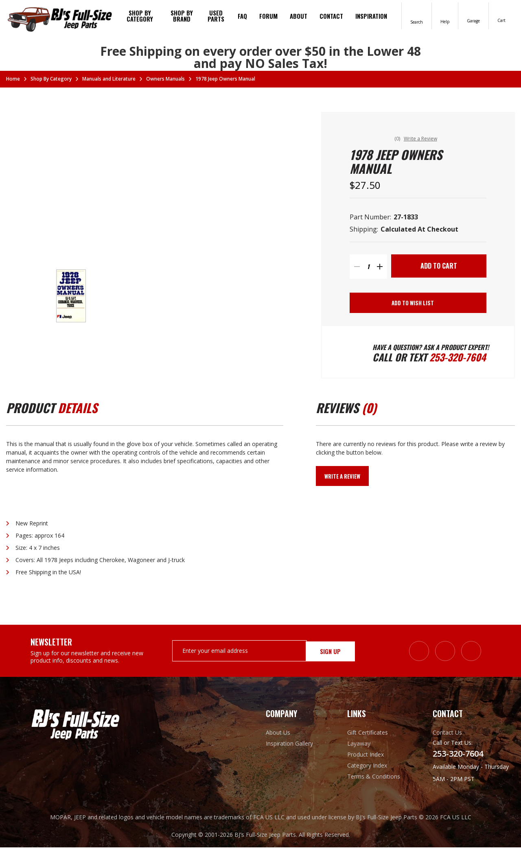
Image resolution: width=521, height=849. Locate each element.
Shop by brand (182, 15)
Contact (331, 15)
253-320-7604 (458, 358)
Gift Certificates (367, 734)
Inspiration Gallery (289, 745)
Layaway (358, 745)
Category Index (367, 767)
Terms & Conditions (373, 778)
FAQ (242, 15)
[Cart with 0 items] (501, 15)
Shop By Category (140, 15)
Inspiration (371, 15)
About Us (278, 734)
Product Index (365, 756)
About (298, 15)
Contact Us (447, 734)
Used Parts (216, 15)
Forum (268, 15)
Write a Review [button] (422, 138)
